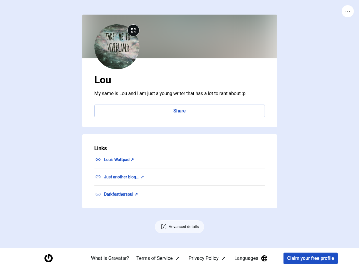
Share (179, 111)
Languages (251, 258)
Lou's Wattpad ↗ (119, 159)
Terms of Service (154, 258)
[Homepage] (48, 258)
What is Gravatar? (110, 258)
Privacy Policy (203, 258)
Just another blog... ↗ (124, 176)
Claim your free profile (310, 258)
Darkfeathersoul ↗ (121, 194)
